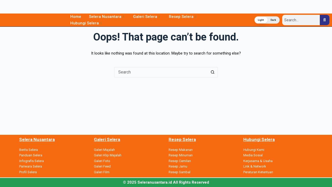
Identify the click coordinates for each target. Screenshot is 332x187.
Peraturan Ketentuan (258, 172)
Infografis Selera (31, 161)
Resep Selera (183, 16)
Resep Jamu (178, 166)
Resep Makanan (181, 150)
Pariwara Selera (30, 166)
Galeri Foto (102, 161)
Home (75, 16)
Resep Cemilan (180, 161)
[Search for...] (161, 72)
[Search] (325, 20)
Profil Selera (28, 172)
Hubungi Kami (253, 150)
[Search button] (213, 72)
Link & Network (254, 166)
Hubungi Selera (86, 23)
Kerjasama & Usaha (258, 161)
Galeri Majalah (104, 150)
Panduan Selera (30, 155)
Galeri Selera (147, 16)
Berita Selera (28, 150)
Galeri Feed (102, 166)
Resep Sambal (179, 172)
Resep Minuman (181, 155)
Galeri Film (101, 172)
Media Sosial (253, 155)
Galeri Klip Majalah (107, 155)
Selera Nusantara (107, 16)
